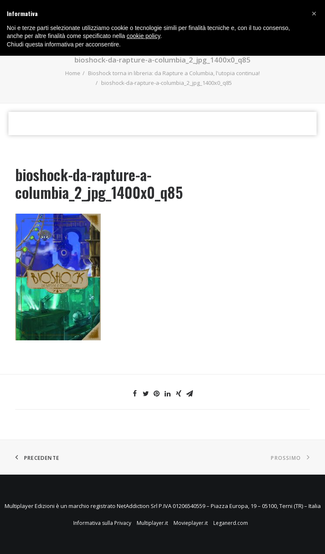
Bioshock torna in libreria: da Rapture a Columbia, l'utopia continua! (174, 73)
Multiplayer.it (152, 523)
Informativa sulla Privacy (102, 523)
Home (72, 73)
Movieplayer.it (191, 523)
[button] (314, 13)
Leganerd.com (230, 523)
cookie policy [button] (143, 36)
